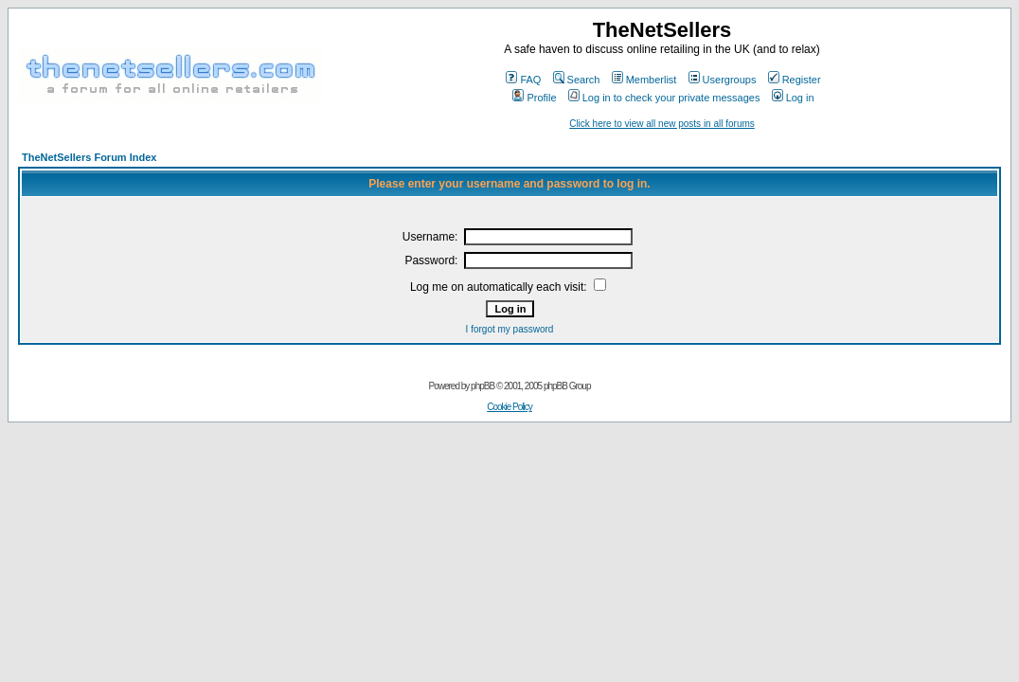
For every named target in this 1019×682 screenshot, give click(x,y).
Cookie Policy (509, 407)
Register (794, 79)
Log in (793, 97)
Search (576, 79)
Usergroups (722, 79)
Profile (534, 97)
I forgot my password (510, 329)
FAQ (523, 79)
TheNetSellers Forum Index (89, 157)
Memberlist (644, 79)
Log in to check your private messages (664, 97)
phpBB (482, 386)
